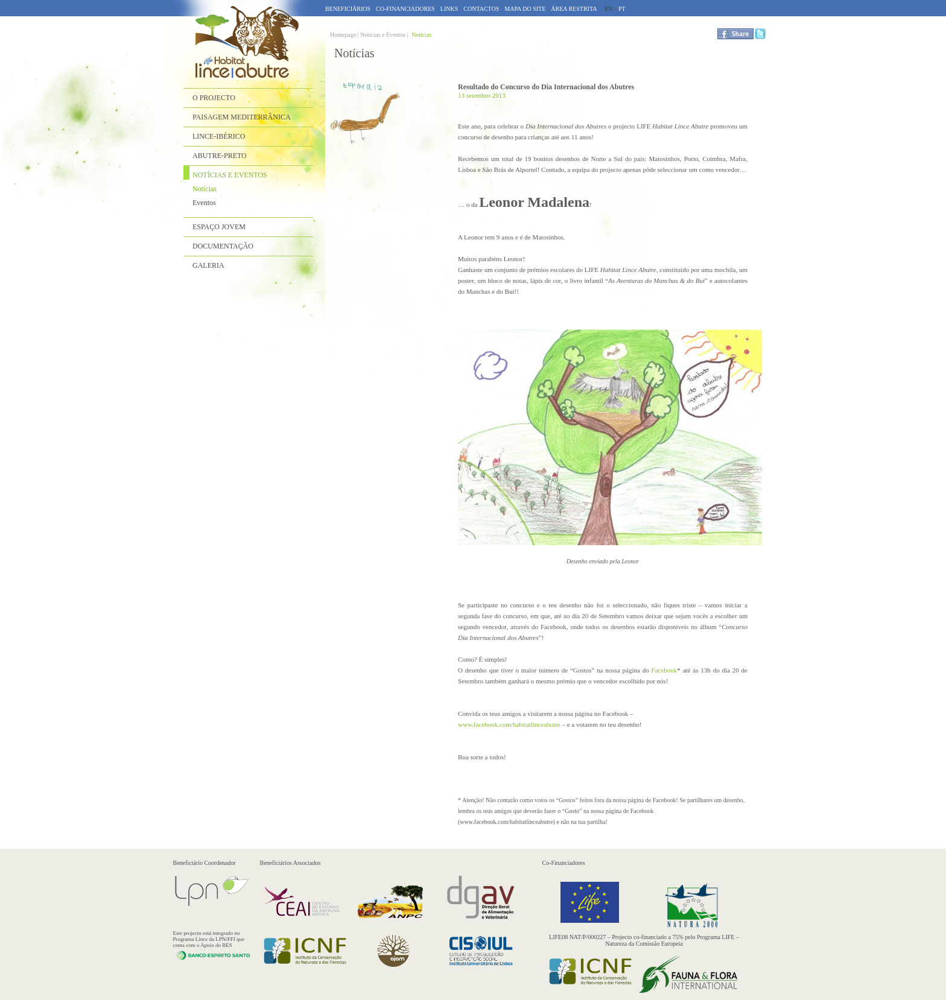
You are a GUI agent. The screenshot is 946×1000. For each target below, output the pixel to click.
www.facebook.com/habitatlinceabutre (509, 724)
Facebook (665, 670)
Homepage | (345, 34)
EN (608, 8)
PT (622, 8)
